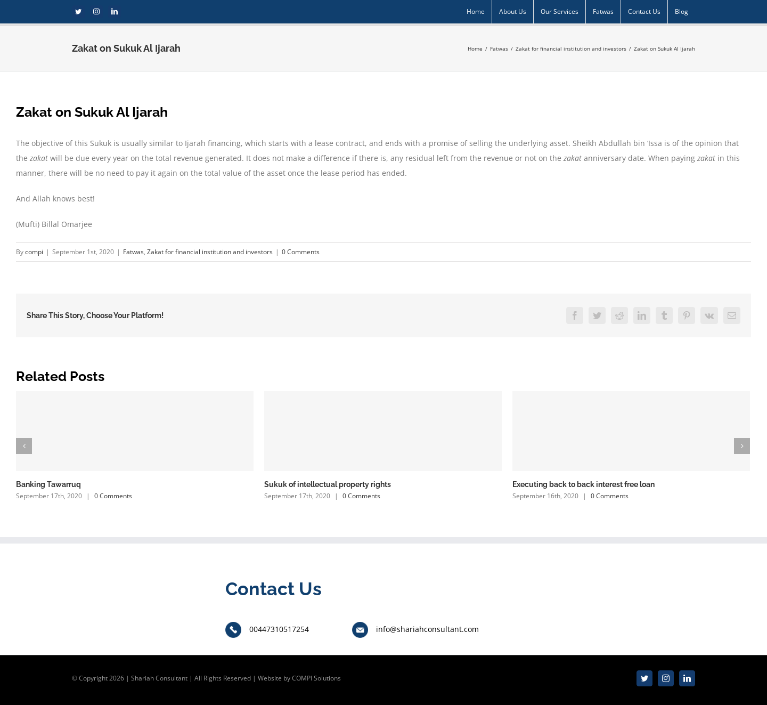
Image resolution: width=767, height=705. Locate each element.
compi (34, 251)
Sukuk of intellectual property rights (327, 484)
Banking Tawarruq (48, 484)
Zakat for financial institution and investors (210, 251)
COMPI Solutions (316, 678)
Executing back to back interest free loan (583, 484)
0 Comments (301, 251)
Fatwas (133, 251)
